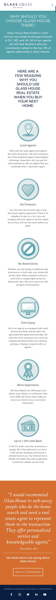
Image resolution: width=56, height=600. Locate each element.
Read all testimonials (28, 572)
